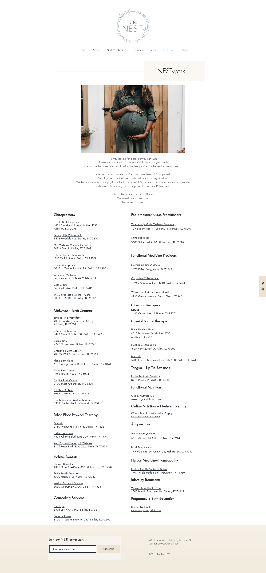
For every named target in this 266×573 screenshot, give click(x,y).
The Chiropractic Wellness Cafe (72, 294)
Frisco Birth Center (64, 370)
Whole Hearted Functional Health (150, 292)
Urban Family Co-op (65, 330)
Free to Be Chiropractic (67, 222)
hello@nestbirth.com (133, 202)
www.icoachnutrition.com (145, 416)
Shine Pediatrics (140, 237)
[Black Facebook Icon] (263, 283)
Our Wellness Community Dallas (72, 245)
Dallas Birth (60, 340)
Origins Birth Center (65, 380)
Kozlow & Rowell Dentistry (68, 483)
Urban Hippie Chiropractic (69, 255)
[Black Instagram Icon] (263, 289)
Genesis (58, 423)
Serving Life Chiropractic (68, 235)
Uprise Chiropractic (65, 265)
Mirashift (136, 356)
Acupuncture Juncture (143, 433)
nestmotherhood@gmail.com (164, 543)
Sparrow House (62, 516)
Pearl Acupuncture (141, 447)
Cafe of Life (60, 284)
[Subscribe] (108, 549)
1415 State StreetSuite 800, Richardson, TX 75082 (83, 467)
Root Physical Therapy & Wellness (73, 443)
